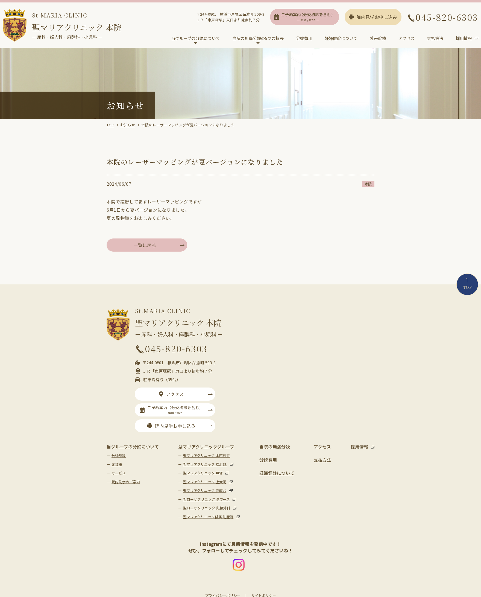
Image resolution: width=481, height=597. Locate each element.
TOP (110, 125)
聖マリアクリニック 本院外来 (206, 455)
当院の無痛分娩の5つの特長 (258, 38)
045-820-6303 (442, 17)
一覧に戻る (144, 245)
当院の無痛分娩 (274, 447)
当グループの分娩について (195, 38)
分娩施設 (119, 455)
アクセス (406, 38)
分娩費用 (304, 38)
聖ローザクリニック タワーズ (206, 499)
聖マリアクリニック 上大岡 (204, 482)
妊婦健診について (341, 38)
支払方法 (435, 38)
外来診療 (378, 38)
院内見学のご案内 (126, 482)
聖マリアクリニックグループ (206, 447)
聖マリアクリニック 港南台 (204, 490)
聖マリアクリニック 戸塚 (203, 473)
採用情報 (464, 38)
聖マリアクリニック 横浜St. (205, 464)
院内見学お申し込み (373, 17)
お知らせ (127, 125)
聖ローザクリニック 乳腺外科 (206, 508)
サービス (119, 473)
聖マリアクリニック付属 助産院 (208, 517)
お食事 (117, 464)
